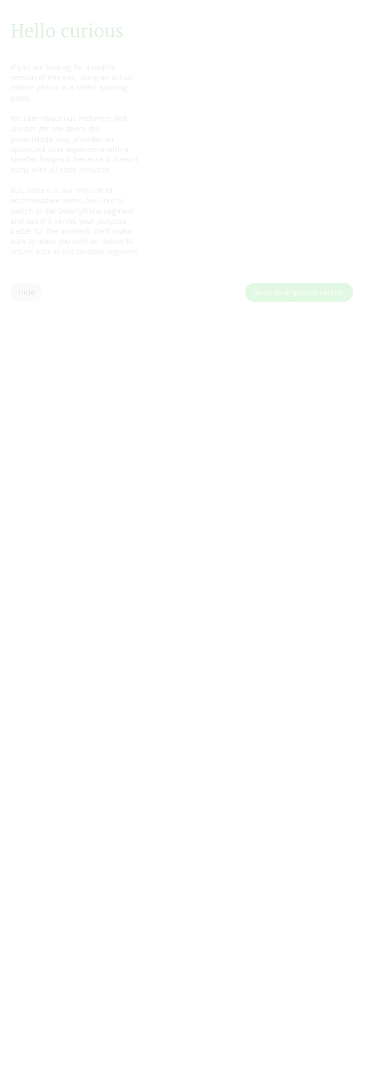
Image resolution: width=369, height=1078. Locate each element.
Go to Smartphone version (299, 292)
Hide (26, 292)
